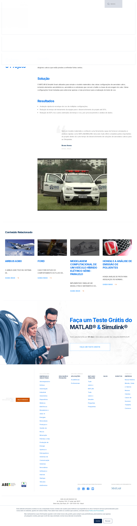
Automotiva (43, 396)
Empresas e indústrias (44, 377)
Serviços (53, 4)
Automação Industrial (43, 390)
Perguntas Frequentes (92, 404)
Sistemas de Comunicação (44, 458)
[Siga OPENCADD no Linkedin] (83, 488)
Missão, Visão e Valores (129, 385)
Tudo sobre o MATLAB (91, 385)
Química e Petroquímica (44, 451)
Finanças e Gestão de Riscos (43, 428)
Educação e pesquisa (40, 5)
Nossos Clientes (127, 392)
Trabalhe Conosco (128, 406)
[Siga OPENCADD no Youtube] (93, 488)
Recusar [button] (107, 521)
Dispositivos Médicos (44, 401)
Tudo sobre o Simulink (91, 395)
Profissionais (75, 383)
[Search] (113, 4)
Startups (42, 478)
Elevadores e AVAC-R (44, 412)
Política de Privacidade (96, 510)
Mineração (43, 435)
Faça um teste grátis (90, 347)
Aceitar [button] (98, 521)
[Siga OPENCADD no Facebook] (88, 488)
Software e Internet (43, 472)
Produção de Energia (44, 444)
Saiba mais (10, 278)
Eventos (84, 4)
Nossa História (130, 380)
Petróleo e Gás (45, 439)
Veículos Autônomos (43, 483)
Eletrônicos (43, 406)
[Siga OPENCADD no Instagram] (79, 488)
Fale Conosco (22, 382)
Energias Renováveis (43, 419)
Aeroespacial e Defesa (45, 383)
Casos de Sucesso (17, 15)
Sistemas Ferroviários (44, 465)
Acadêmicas (75, 380)
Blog (77, 4)
